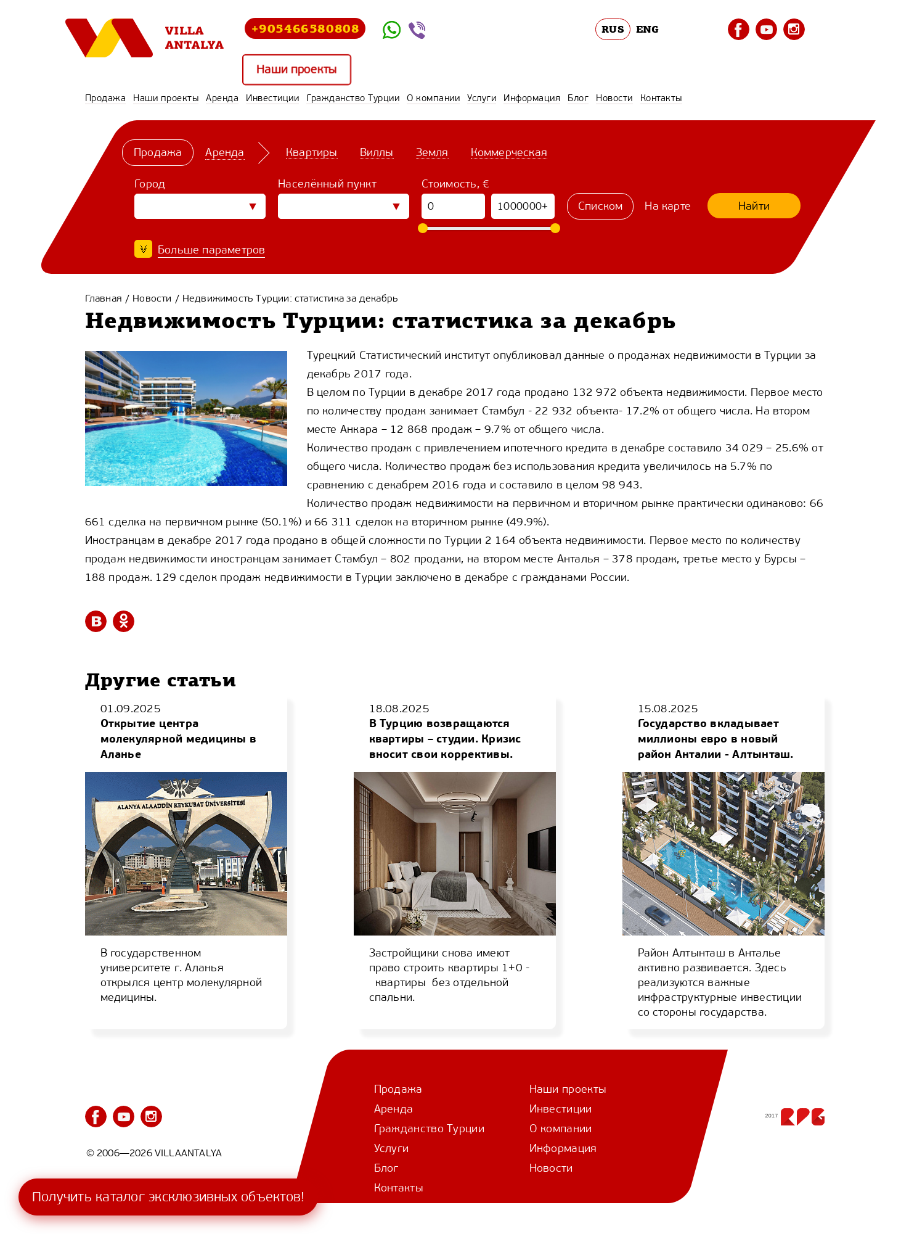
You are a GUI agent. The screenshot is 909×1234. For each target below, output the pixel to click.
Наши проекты (296, 69)
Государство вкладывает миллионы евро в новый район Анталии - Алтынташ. (716, 738)
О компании (433, 98)
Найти (754, 206)
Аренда (222, 98)
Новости (614, 98)
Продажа (105, 98)
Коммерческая (508, 152)
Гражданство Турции (352, 98)
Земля (431, 152)
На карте (668, 206)
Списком (600, 206)
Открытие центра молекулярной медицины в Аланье (178, 738)
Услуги (481, 98)
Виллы (376, 152)
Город (150, 184)
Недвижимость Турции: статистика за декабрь (290, 298)
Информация (531, 98)
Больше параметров (211, 250)
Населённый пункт (327, 184)
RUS (612, 29)
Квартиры (312, 152)
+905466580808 (305, 28)
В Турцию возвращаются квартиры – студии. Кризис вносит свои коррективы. (445, 738)
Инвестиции (272, 98)
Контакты (661, 98)
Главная (103, 298)
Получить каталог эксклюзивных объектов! (168, 1196)
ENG (647, 29)
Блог (578, 98)
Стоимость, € (456, 184)
